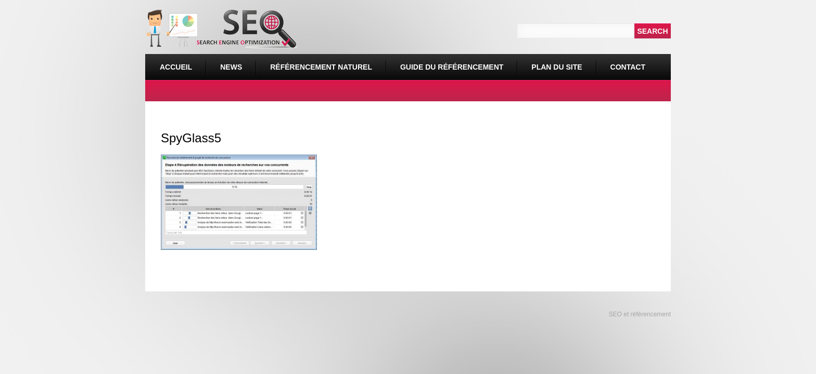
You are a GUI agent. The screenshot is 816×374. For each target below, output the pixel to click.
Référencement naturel (318, 62)
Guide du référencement (451, 67)
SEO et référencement (639, 314)
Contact (627, 67)
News (231, 67)
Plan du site (556, 67)
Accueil (176, 67)
